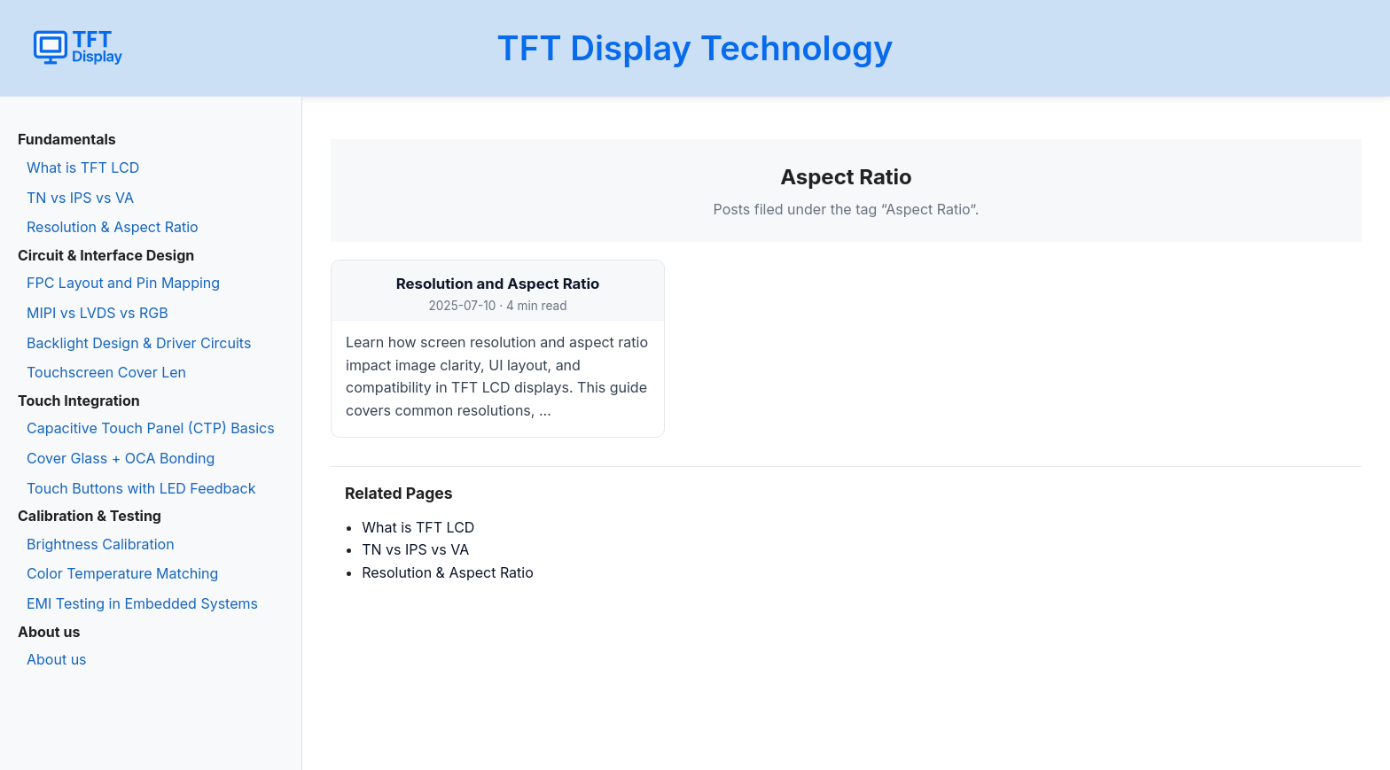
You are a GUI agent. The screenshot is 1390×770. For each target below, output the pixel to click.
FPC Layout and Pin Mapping (123, 283)
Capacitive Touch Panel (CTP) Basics (151, 428)
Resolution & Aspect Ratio (113, 227)
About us (57, 659)
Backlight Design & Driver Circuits (139, 343)
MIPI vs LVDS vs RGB (97, 313)
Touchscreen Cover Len (106, 372)
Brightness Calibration (101, 544)
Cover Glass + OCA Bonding (121, 458)
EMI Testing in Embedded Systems (142, 603)
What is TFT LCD (83, 167)
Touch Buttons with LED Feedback (141, 488)
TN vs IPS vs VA (80, 197)
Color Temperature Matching (122, 573)
